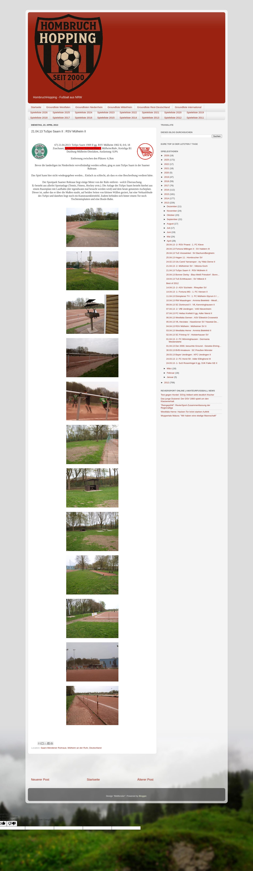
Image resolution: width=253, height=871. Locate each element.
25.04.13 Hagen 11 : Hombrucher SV (184, 257)
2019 (167, 177)
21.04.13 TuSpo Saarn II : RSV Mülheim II (186, 270)
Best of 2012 (172, 283)
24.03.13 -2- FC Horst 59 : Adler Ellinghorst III (188, 359)
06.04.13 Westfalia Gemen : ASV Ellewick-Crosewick (192, 317)
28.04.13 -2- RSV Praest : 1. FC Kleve (185, 244)
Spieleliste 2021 (150, 112)
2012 (167, 382)
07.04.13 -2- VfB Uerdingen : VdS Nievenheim (188, 309)
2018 (167, 181)
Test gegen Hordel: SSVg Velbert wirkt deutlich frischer (187, 395)
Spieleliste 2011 (195, 117)
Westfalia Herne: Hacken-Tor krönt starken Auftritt (185, 412)
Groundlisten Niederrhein (89, 107)
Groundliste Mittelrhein (120, 107)
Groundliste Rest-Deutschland (153, 107)
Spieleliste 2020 (173, 112)
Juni (169, 232)
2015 (167, 194)
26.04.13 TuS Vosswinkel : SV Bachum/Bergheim (190, 253)
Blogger (142, 796)
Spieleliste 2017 (61, 117)
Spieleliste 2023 (106, 112)
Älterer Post (145, 779)
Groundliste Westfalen (58, 107)
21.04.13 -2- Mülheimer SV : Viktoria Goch (186, 266)
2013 (167, 202)
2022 (167, 164)
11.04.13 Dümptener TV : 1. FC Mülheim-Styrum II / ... (192, 296)
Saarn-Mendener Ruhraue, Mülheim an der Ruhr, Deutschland (71, 748)
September (172, 219)
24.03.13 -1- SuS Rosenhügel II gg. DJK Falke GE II (191, 363)
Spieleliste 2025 (61, 112)
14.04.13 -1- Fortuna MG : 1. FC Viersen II (186, 292)
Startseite (36, 107)
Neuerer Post (40, 779)
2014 (167, 198)
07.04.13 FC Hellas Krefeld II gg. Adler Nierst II (189, 313)
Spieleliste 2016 (83, 117)
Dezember (172, 206)
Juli (169, 228)
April (169, 241)
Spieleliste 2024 (83, 112)
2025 (167, 159)
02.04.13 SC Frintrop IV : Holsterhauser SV (187, 334)
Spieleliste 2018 (39, 117)
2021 (167, 168)
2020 (167, 172)
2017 (167, 185)
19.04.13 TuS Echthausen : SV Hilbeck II (186, 279)
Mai (169, 236)
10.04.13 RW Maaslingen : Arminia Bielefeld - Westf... (192, 300)
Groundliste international (188, 107)
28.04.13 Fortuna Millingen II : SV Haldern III (188, 249)
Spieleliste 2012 (173, 117)
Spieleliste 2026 (39, 112)
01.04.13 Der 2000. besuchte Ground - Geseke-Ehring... (193, 346)
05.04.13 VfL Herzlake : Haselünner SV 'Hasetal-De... (192, 322)
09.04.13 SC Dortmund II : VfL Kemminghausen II (190, 304)
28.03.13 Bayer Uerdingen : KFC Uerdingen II (188, 354)
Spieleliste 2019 (195, 112)
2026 (167, 155)
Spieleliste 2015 (106, 117)
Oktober (171, 215)
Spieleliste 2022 (128, 112)
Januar (170, 377)
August (170, 223)
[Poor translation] (12, 823)
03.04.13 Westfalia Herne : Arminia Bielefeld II (188, 330)
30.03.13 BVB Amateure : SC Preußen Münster (189, 350)
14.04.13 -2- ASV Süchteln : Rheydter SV (186, 287)
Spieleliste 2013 (150, 117)
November (172, 211)
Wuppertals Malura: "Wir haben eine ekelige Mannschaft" (188, 415)
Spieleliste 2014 (128, 117)
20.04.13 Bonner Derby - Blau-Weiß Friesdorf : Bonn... (192, 274)
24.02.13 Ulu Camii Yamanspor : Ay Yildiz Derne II (190, 262)
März (169, 368)
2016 (167, 190)
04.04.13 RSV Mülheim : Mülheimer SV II (186, 326)
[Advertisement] (92, 765)
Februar (171, 373)
